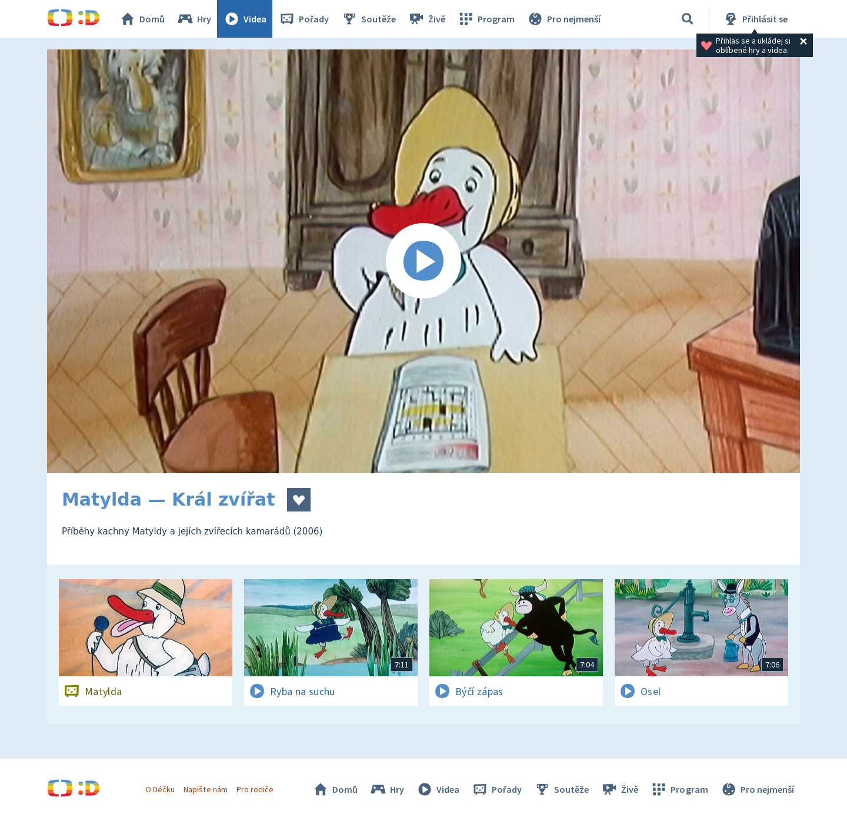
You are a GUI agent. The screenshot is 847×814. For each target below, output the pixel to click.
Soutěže (368, 19)
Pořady (303, 19)
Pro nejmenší (563, 19)
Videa (244, 19)
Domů (142, 19)
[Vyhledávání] (687, 19)
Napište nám (205, 789)
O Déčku (160, 789)
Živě (426, 19)
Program (486, 19)
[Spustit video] (423, 261)
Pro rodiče (255, 789)
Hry (193, 19)
